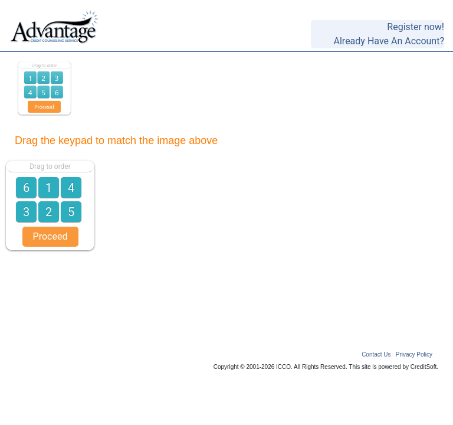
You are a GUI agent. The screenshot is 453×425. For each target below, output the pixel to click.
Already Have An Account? (389, 41)
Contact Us (376, 354)
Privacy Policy (414, 354)
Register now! (415, 26)
